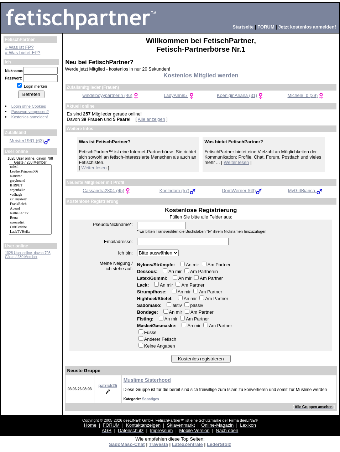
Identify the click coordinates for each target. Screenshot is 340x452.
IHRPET (30, 185)
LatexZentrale (187, 444)
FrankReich (30, 204)
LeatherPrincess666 (30, 171)
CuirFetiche (30, 227)
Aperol (30, 208)
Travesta (158, 444)
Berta (30, 218)
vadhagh (30, 194)
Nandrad (30, 176)
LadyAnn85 (179, 95)
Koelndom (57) (178, 190)
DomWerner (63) (242, 190)
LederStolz (219, 444)
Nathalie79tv (30, 213)
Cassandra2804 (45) (107, 190)
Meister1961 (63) (30, 140)
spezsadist (30, 222)
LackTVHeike (30, 232)
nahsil (30, 167)
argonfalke (30, 190)
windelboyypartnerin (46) (111, 95)
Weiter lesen (94, 167)
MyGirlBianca (306, 190)
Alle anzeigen (151, 119)
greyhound (30, 181)
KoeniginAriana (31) (240, 95)
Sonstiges (150, 399)
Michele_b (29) (306, 95)
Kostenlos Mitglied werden (201, 75)
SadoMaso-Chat (127, 444)
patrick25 (107, 385)
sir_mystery (30, 199)
